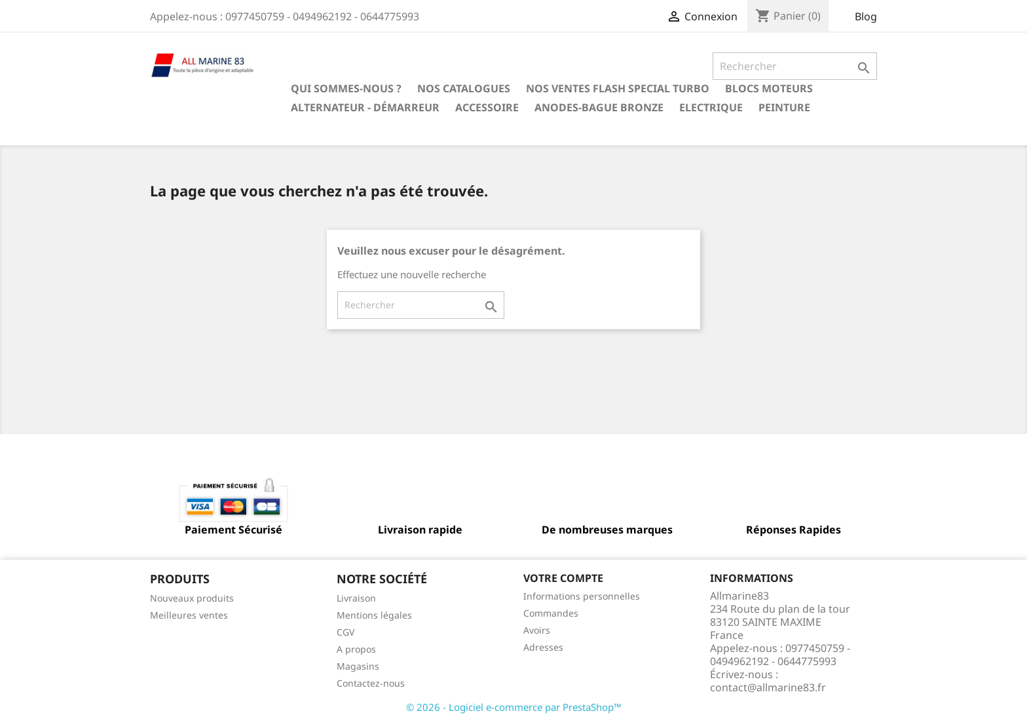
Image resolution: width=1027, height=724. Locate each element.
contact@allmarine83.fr (768, 687)
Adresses (543, 647)
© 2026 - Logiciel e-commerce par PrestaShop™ (514, 707)
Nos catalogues (463, 88)
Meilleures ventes (189, 615)
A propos (356, 649)
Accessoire (487, 107)
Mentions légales (374, 615)
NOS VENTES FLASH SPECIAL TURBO (617, 88)
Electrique (711, 107)
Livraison (356, 598)
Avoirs (536, 630)
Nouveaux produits (192, 598)
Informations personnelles (581, 596)
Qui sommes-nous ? (346, 88)
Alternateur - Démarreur (365, 107)
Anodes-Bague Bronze (598, 107)
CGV (345, 632)
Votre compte (563, 578)
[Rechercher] (795, 66)
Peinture (784, 107)
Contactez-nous (371, 683)
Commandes (550, 613)
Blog (866, 16)
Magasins (358, 666)
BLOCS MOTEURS (769, 88)
